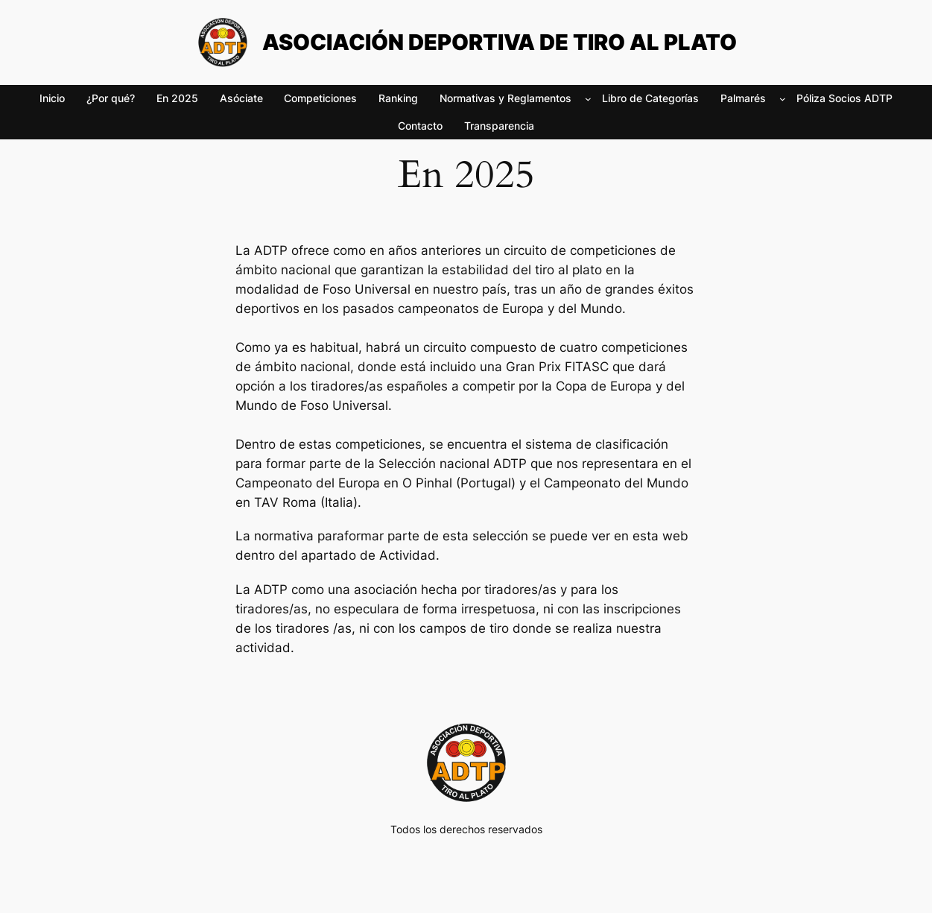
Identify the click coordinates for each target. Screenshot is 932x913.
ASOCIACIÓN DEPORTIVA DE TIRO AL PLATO (499, 42)
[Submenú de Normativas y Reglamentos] (588, 98)
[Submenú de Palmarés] (782, 98)
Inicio (52, 98)
